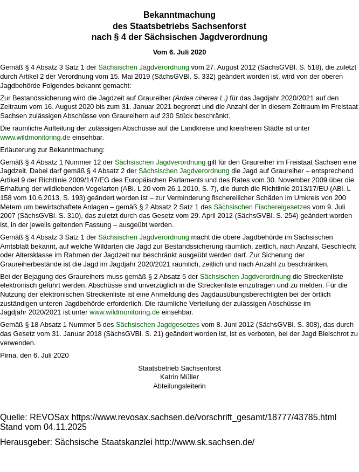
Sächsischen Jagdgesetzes (157, 324)
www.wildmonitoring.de (35, 137)
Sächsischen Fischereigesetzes (261, 207)
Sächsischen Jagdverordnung (143, 67)
